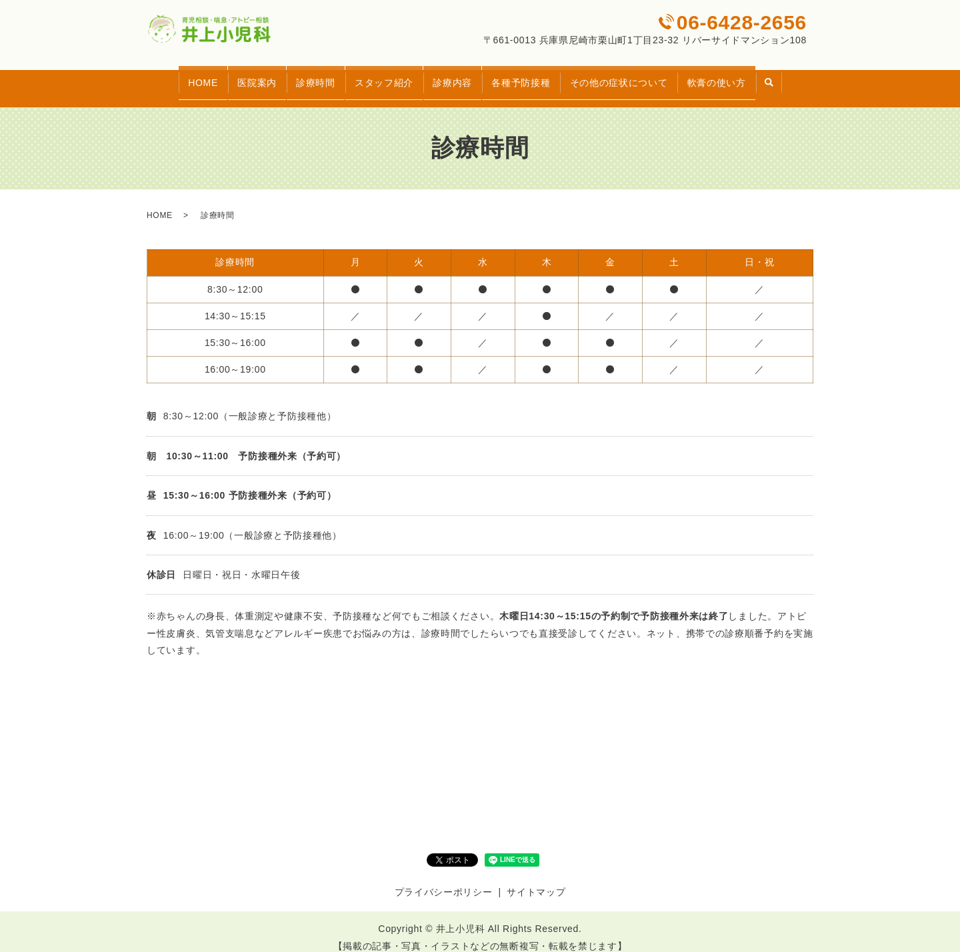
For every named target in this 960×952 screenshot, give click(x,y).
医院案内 (239, 76)
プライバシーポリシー (444, 880)
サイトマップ (536, 880)
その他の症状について (636, 76)
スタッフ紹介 (380, 76)
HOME (178, 76)
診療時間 (304, 76)
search (797, 77)
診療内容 (455, 76)
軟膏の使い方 (741, 76)
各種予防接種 (531, 76)
